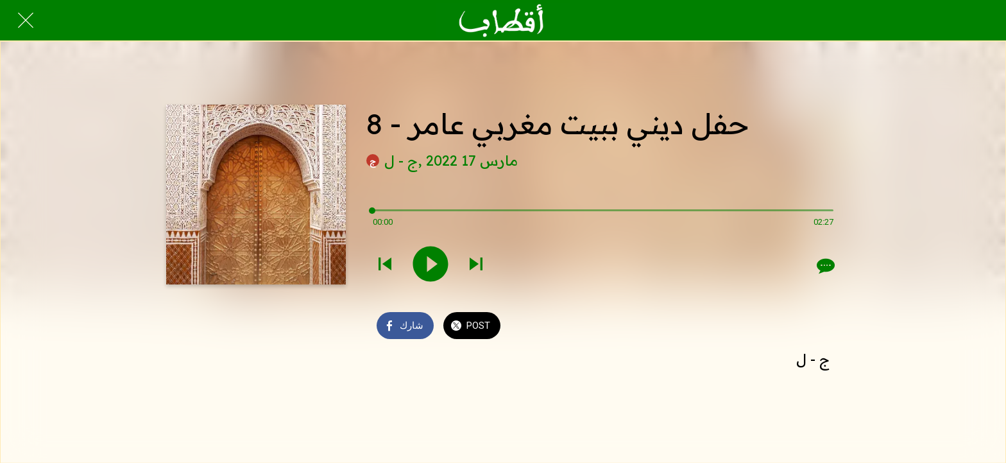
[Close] (25, 20)
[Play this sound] (430, 265)
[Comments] (824, 265)
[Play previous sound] (385, 265)
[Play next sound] (476, 265)
